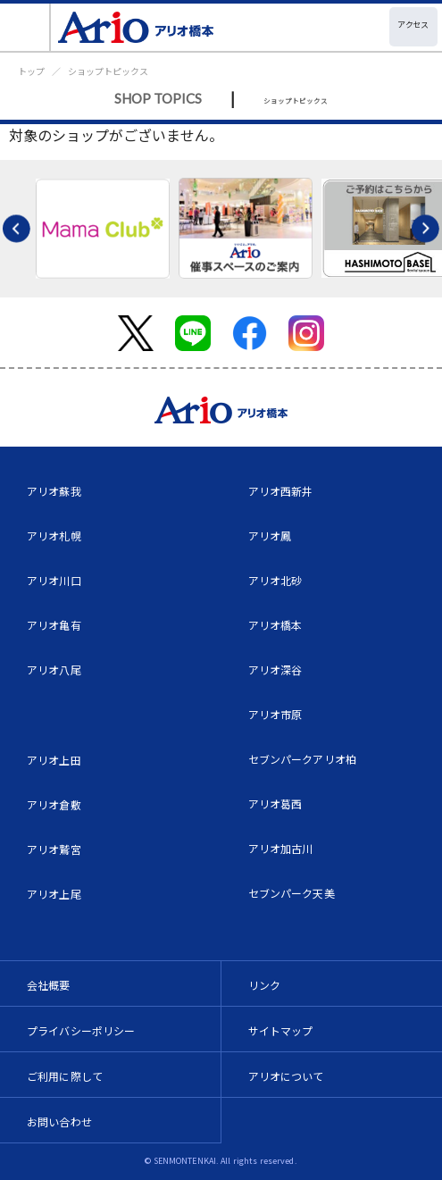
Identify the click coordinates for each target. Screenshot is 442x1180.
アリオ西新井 (280, 490)
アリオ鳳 (270, 535)
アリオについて (286, 1076)
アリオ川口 (54, 580)
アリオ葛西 (275, 803)
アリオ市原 (275, 714)
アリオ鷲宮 (54, 849)
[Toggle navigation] (25, 27)
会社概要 (49, 984)
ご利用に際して (65, 1076)
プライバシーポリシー (81, 1030)
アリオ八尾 (54, 669)
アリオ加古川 (280, 848)
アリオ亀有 (54, 624)
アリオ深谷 (275, 669)
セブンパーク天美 (291, 892)
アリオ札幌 (54, 535)
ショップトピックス (108, 71)
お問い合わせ (59, 1121)
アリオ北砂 (275, 580)
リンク (264, 984)
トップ (31, 71)
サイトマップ (280, 1030)
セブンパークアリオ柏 (302, 758)
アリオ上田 (54, 759)
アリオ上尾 (54, 893)
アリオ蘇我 (54, 490)
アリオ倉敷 (54, 804)
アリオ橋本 (275, 624)
